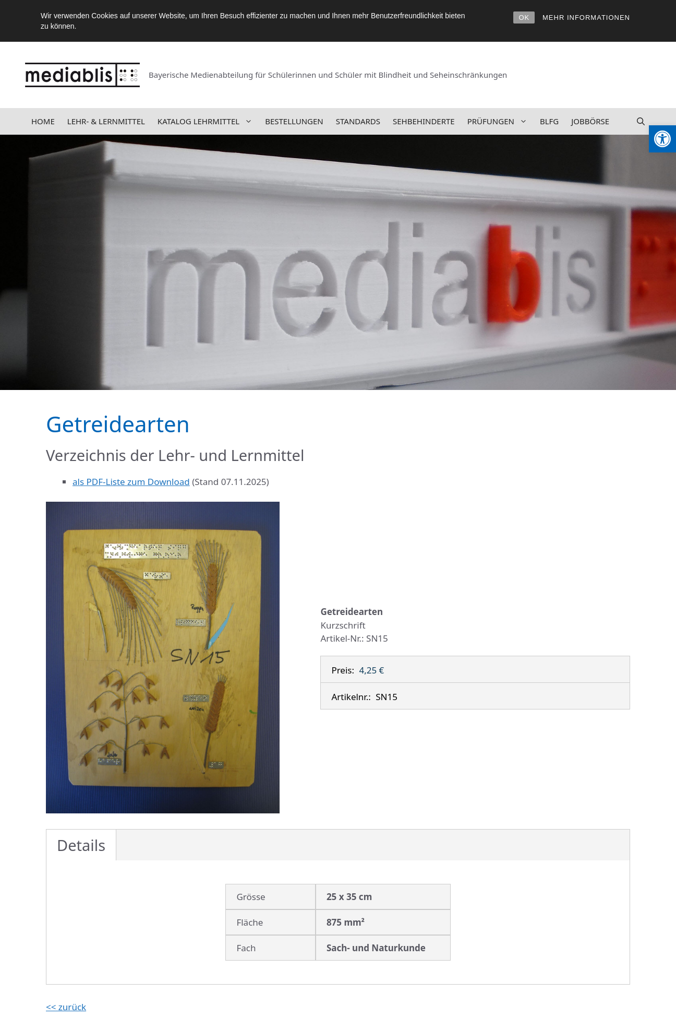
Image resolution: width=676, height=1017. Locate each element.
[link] (662, 138)
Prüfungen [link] (500, 121)
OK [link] (523, 17)
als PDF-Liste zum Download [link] (131, 482)
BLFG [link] (549, 121)
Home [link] (43, 121)
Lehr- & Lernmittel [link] (106, 121)
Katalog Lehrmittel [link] (208, 121)
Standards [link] (358, 121)
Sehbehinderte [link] (424, 121)
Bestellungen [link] (294, 121)
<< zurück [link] (66, 1007)
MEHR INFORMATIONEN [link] (586, 17)
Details (81, 845)
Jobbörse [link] (590, 121)
